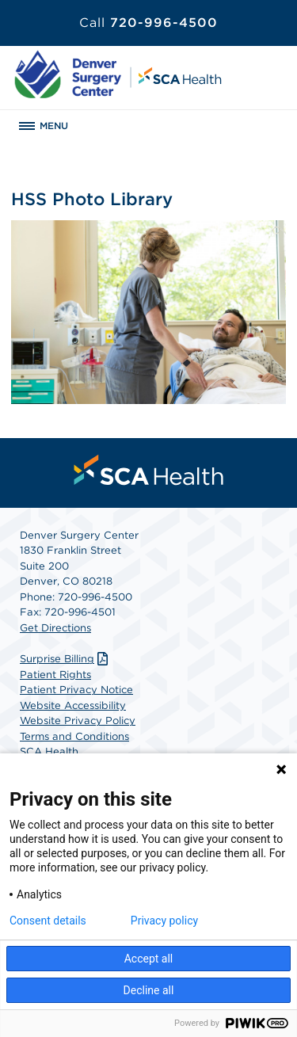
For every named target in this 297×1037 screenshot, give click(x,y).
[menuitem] (149, 469)
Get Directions (55, 628)
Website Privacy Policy (77, 720)
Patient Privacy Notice (76, 690)
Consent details (48, 920)
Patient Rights (55, 675)
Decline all (149, 990)
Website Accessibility (73, 705)
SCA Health (49, 751)
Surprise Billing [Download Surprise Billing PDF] (66, 659)
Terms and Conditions (74, 736)
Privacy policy (164, 920)
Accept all (148, 958)
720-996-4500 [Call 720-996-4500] (148, 22)
